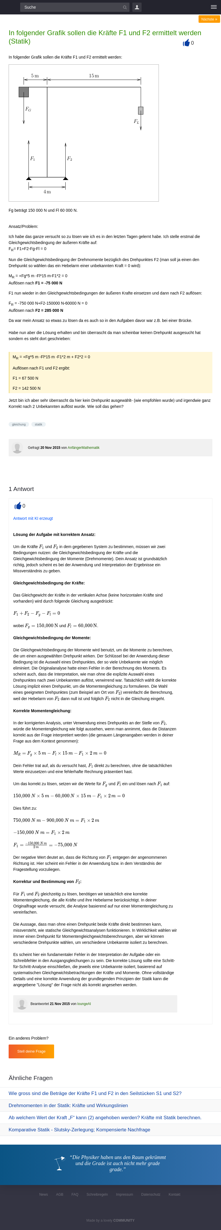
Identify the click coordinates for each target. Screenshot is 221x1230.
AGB (59, 1194)
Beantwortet (40, 1004)
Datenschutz (151, 1194)
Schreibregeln (97, 1194)
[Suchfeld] (74, 7)
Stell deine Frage (31, 1051)
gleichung (19, 424)
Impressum (124, 1194)
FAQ (74, 1194)
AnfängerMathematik (84, 448)
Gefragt (33, 448)
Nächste (209, 19)
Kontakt (174, 1194)
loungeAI (84, 1004)
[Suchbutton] (124, 7)
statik (38, 424)
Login (137, 7)
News (43, 1194)
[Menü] (214, 7)
